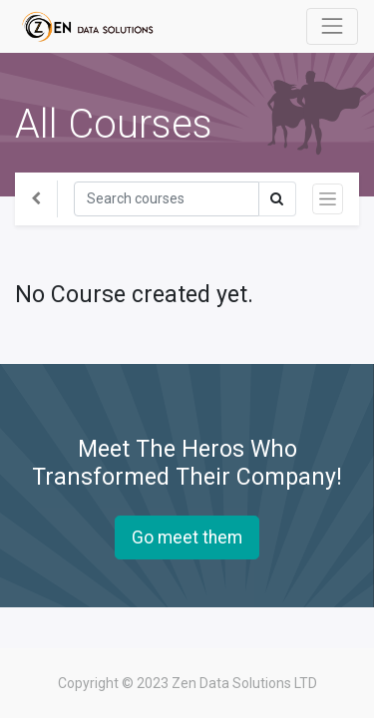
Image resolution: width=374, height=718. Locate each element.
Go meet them (187, 537)
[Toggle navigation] (327, 198)
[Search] (166, 198)
